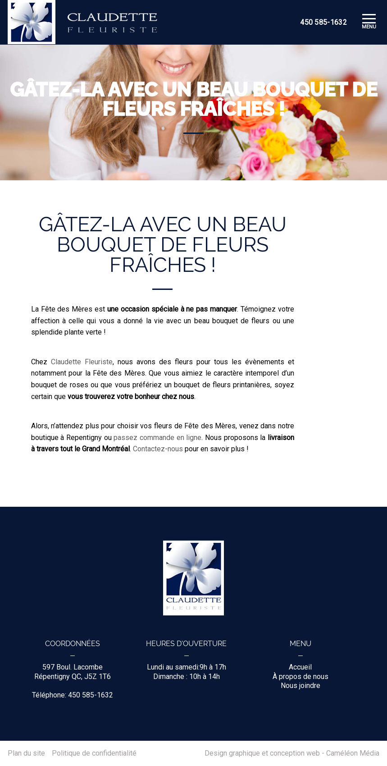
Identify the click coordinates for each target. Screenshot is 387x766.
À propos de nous (300, 676)
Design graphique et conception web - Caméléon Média (292, 753)
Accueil (300, 667)
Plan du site (26, 753)
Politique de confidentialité (94, 753)
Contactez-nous (158, 449)
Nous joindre (300, 685)
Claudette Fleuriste (82, 362)
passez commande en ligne (157, 437)
